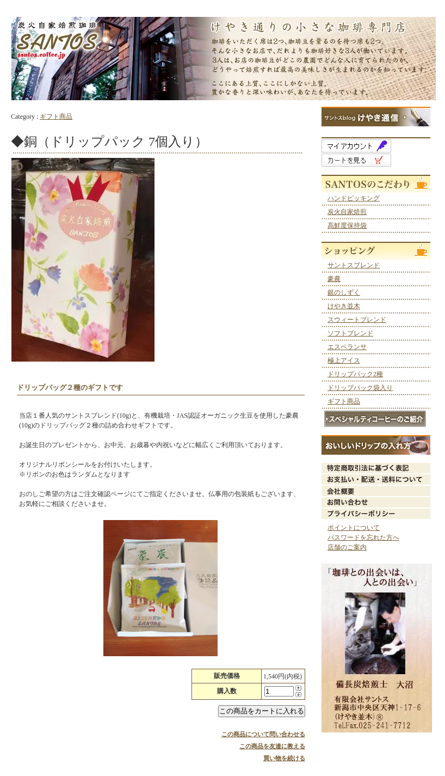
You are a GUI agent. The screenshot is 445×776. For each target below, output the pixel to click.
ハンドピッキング (353, 198)
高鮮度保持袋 (347, 225)
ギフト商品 (56, 116)
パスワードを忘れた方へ (363, 537)
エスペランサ (347, 347)
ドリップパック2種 (355, 374)
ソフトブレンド (350, 333)
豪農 (334, 279)
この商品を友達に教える (272, 746)
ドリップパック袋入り (360, 388)
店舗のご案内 (347, 547)
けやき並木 (343, 306)
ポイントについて (353, 527)
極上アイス (343, 360)
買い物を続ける (284, 758)
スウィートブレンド (356, 319)
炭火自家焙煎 (347, 212)
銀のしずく (343, 292)
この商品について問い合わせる (263, 734)
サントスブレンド (353, 265)
